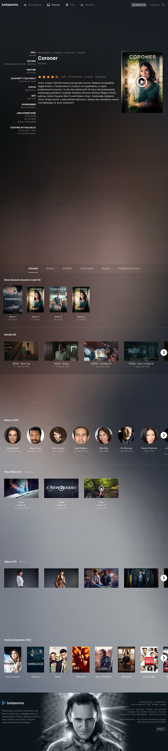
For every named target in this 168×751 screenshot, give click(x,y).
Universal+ (70, 52)
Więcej (27, 471)
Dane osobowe (160, 709)
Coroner (81, 52)
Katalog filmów (160, 702)
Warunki (149, 709)
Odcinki (50, 268)
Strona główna (44, 52)
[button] (12, 442)
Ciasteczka (140, 709)
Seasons (33, 268)
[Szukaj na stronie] (163, 4)
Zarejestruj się (138, 5)
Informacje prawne (126, 709)
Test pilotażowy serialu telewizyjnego (132, 714)
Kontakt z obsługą (159, 704)
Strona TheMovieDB (27, 122)
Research (162, 712)
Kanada (32, 55)
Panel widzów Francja (157, 714)
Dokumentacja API (138, 704)
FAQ (148, 704)
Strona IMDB (30, 119)
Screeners (153, 712)
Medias (144, 712)
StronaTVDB (30, 116)
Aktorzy (67, 268)
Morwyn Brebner (28, 107)
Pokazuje (58, 52)
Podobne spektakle (128, 268)
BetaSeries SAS (133, 712)
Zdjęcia (106, 268)
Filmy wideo (86, 268)
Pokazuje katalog (146, 702)
